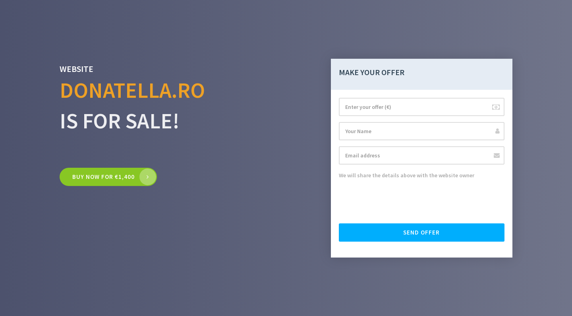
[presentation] (399, 201)
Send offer (421, 232)
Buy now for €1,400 (103, 176)
